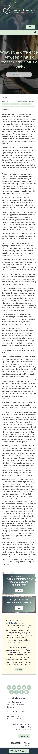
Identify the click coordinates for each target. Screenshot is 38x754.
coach (33, 101)
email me (14, 620)
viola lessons (23, 106)
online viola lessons (15, 104)
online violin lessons (26, 104)
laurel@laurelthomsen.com (15, 623)
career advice (5, 109)
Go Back (4, 97)
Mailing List (24, 736)
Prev (19, 590)
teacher (17, 106)
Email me (28, 745)
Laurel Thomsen (15, 716)
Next (19, 608)
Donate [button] (19, 669)
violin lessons (31, 106)
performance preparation (8, 106)
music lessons (5, 104)
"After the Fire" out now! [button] (19, 751)
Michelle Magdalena (20, 719)
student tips (26, 101)
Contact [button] (30, 26)
